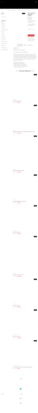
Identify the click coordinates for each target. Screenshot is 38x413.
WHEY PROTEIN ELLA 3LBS (17, 101)
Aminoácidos (3, 25)
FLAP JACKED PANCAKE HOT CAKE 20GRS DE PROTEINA (22, 367)
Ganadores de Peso (4, 29)
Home (9, 10)
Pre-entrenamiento (4, 41)
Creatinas (2, 31)
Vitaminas (2, 33)
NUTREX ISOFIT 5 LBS (16, 336)
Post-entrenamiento (4, 49)
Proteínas (13, 10)
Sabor (29, 29)
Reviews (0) (30, 45)
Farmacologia (3, 47)
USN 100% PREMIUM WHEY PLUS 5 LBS (19, 201)
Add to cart (31, 35)
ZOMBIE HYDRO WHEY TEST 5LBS (18, 170)
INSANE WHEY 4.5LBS (16, 232)
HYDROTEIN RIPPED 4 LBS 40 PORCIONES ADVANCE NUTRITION (24, 131)
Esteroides (3, 45)
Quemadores (3, 37)
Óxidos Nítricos (3, 39)
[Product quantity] (30, 33)
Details (25, 45)
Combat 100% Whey (16, 305)
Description (20, 45)
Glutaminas (3, 35)
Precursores (3, 27)
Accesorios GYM (15, 365)
